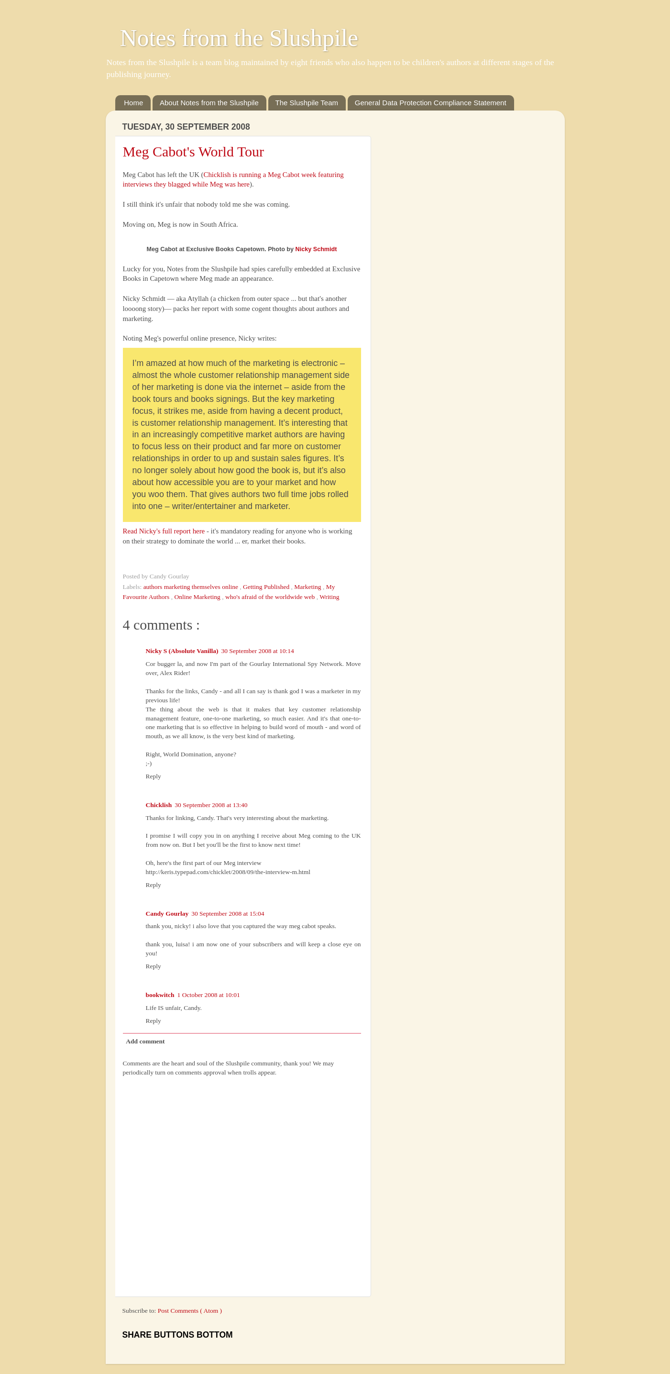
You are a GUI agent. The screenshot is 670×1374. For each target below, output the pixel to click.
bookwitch (160, 994)
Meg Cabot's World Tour (193, 151)
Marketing (308, 586)
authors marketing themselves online (191, 586)
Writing (329, 596)
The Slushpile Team (306, 103)
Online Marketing (198, 596)
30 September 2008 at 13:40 (211, 805)
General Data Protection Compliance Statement (430, 103)
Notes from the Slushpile (239, 37)
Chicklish (159, 805)
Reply (153, 776)
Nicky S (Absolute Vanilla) (182, 650)
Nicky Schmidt (316, 249)
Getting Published (267, 586)
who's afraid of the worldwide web (271, 596)
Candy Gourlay (167, 913)
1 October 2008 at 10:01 (208, 994)
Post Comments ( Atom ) (190, 1310)
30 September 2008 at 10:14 (257, 650)
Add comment (145, 1041)
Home (133, 103)
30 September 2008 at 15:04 (227, 913)
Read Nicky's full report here (164, 531)
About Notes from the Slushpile (209, 103)
